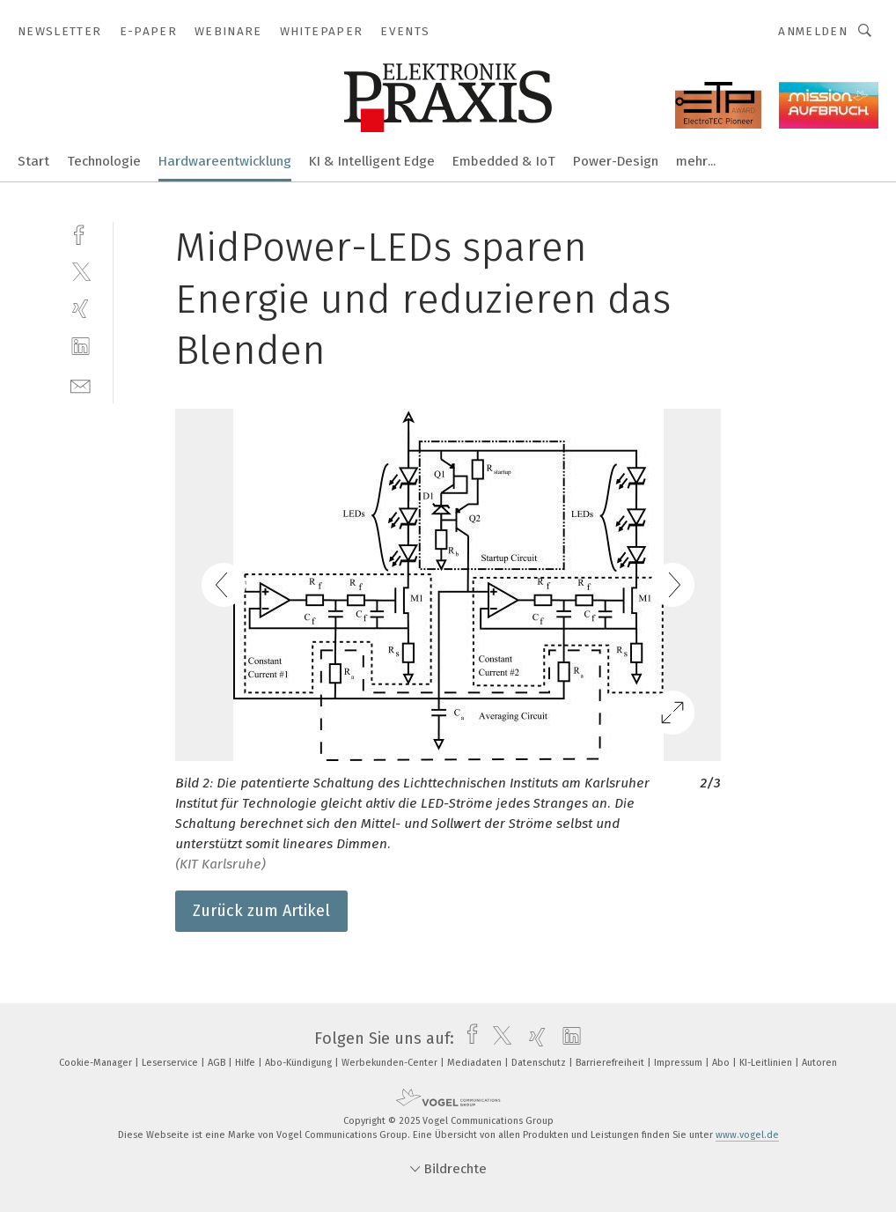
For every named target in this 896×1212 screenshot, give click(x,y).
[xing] (81, 309)
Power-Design (615, 161)
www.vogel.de (747, 1135)
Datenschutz (540, 1062)
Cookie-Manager (97, 1062)
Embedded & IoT (503, 161)
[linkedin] (81, 347)
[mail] (81, 384)
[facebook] (81, 233)
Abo (722, 1062)
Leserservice (171, 1062)
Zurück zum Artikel (261, 910)
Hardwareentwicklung (224, 161)
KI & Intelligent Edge (372, 161)
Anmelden (813, 31)
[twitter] (81, 271)
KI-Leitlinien (767, 1062)
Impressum (679, 1062)
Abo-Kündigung (299, 1062)
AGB (218, 1062)
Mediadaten (475, 1062)
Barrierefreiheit (611, 1062)
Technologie (104, 161)
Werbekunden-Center (391, 1062)
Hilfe (246, 1062)
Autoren (819, 1062)
